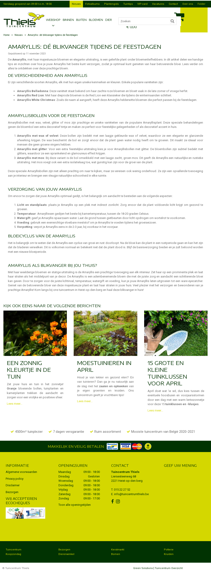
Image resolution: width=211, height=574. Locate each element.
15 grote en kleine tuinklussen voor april (167, 373)
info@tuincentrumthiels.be (131, 494)
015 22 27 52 (122, 489)
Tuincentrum (13, 549)
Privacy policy (14, 478)
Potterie (168, 549)
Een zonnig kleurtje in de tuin (29, 369)
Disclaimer (13, 485)
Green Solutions (143, 568)
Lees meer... (14, 403)
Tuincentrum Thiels (125, 472)
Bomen (115, 554)
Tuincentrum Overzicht (169, 568)
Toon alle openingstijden (74, 504)
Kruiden (168, 554)
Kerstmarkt (117, 549)
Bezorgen (12, 492)
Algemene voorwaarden (21, 472)
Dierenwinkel (66, 554)
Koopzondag (13, 554)
